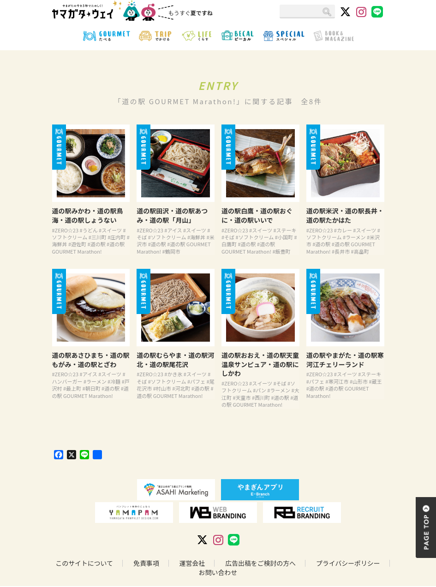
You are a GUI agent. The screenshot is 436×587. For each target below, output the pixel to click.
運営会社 (192, 564)
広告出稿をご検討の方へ (260, 564)
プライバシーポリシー (349, 564)
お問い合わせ (218, 573)
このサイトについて (83, 564)
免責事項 (146, 564)
